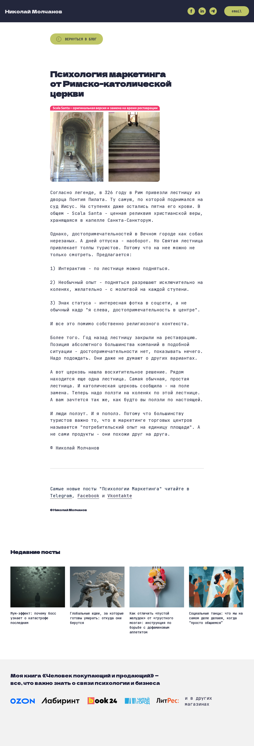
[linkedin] (202, 11)
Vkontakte (119, 495)
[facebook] (191, 11)
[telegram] (213, 11)
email (237, 11)
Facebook (88, 495)
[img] (22, 701)
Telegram (61, 495)
